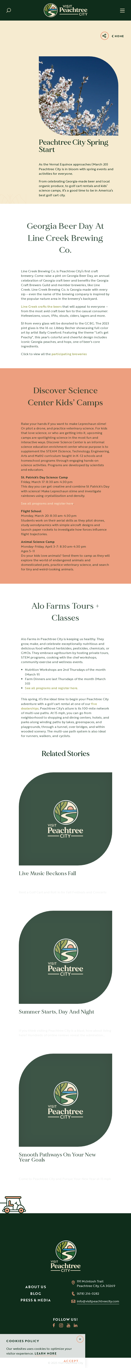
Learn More (45, 1353)
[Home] (65, 10)
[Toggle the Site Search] (8, 10)
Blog (35, 1293)
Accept (71, 1361)
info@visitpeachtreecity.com (98, 1301)
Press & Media (36, 1300)
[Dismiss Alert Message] (80, 1339)
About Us (35, 1286)
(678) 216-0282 (88, 1293)
